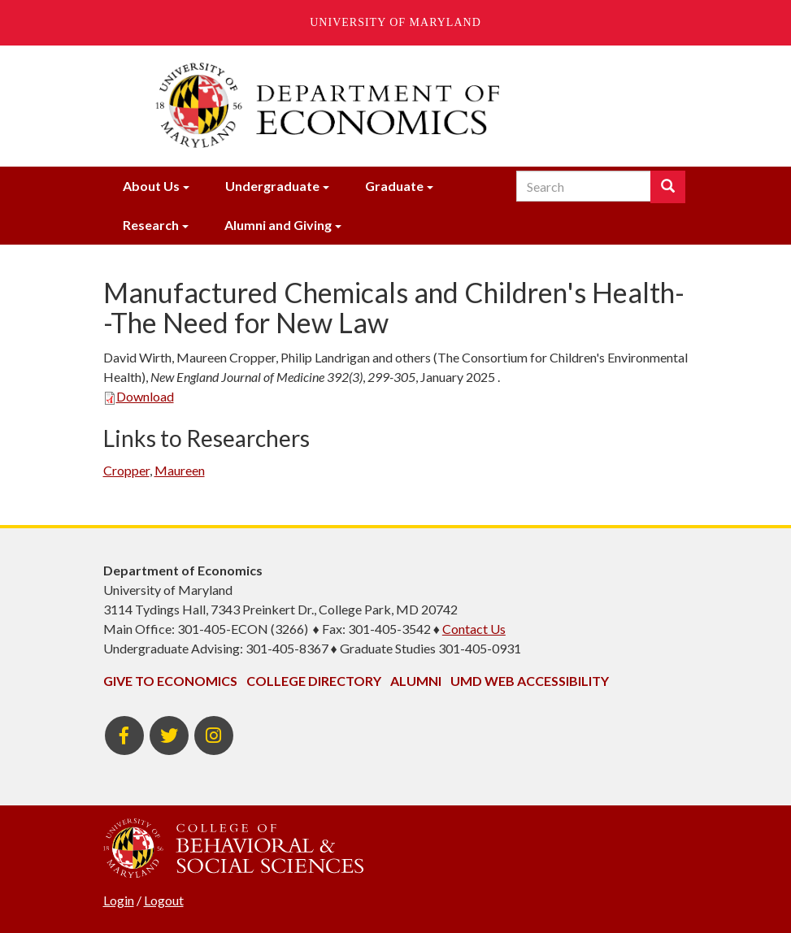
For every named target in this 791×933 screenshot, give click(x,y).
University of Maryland (395, 22)
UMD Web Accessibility (529, 680)
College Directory (313, 680)
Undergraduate (272, 185)
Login (118, 900)
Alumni (415, 680)
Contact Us (474, 628)
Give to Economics (170, 680)
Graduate (394, 185)
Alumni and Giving (278, 224)
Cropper (126, 470)
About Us (151, 185)
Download (138, 396)
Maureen (179, 470)
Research (151, 224)
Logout (164, 900)
